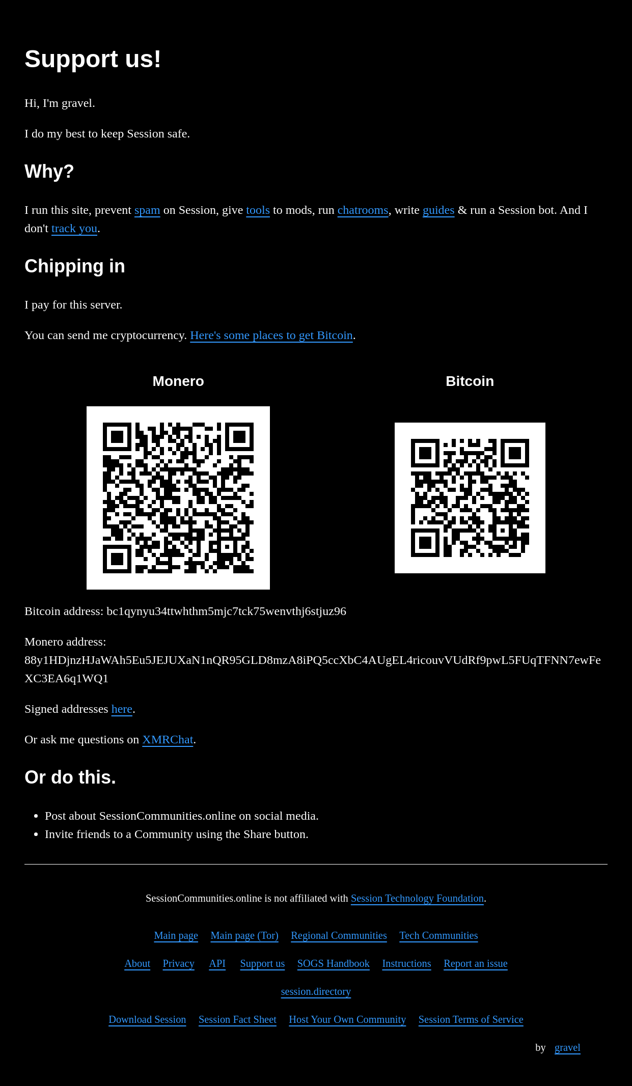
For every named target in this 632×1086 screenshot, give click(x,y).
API (217, 963)
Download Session (147, 1019)
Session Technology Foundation (417, 898)
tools (258, 209)
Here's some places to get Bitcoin (271, 335)
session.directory (316, 991)
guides (439, 209)
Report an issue (476, 963)
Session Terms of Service (471, 1019)
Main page (176, 935)
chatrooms (363, 209)
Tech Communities (438, 935)
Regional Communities (339, 935)
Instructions (406, 963)
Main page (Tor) (244, 935)
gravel (568, 1047)
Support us (262, 963)
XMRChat (167, 739)
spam (147, 209)
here (122, 708)
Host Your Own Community (347, 1019)
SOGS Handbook (333, 963)
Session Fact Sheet (238, 1019)
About (137, 963)
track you (74, 228)
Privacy (179, 963)
